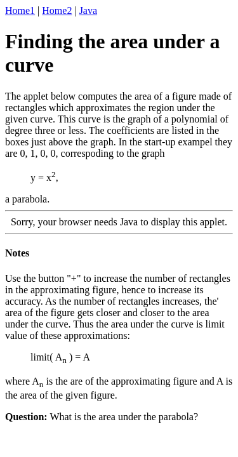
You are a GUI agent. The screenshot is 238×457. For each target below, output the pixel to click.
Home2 (57, 10)
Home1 (20, 10)
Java (88, 10)
